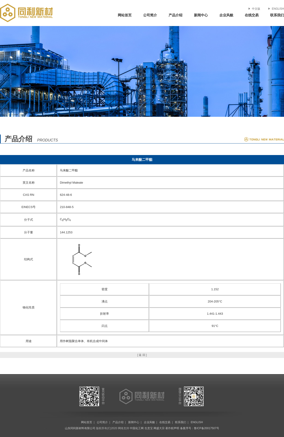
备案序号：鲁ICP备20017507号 (199, 428)
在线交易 (252, 15)
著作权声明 (172, 428)
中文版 (256, 8)
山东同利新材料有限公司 (80, 428)
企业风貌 (226, 15)
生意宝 (149, 428)
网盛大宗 (159, 428)
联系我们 (277, 15)
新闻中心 (201, 15)
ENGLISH (278, 8)
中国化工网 (137, 428)
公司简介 (150, 15)
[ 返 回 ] (142, 355)
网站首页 (125, 15)
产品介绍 (175, 15)
